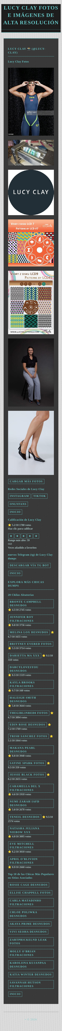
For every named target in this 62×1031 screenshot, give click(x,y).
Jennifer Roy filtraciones (22, 619)
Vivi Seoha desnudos (28, 931)
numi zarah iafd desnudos (24, 803)
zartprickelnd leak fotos (28, 941)
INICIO (15, 511)
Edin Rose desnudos (27, 724)
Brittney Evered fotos (31, 644)
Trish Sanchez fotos (28, 736)
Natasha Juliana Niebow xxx (25, 830)
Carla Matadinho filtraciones (25, 902)
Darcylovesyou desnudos (24, 669)
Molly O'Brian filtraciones (23, 953)
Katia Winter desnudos (31, 974)
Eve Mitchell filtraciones (22, 845)
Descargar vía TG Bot (29, 565)
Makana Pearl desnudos (22, 749)
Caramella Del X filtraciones (25, 788)
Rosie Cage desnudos (29, 884)
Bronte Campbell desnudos (25, 603)
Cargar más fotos (26, 481)
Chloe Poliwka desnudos (23, 914)
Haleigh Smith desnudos (23, 699)
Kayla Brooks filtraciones (22, 684)
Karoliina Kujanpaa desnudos (28, 964)
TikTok (39, 496)
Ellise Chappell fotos (30, 892)
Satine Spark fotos (27, 763)
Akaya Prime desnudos (30, 923)
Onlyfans (18, 504)
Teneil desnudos (25, 817)
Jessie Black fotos (27, 774)
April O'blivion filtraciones (24, 861)
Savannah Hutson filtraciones (25, 984)
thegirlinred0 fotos (29, 713)
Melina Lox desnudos (29, 632)
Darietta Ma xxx (25, 655)
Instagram (19, 496)
